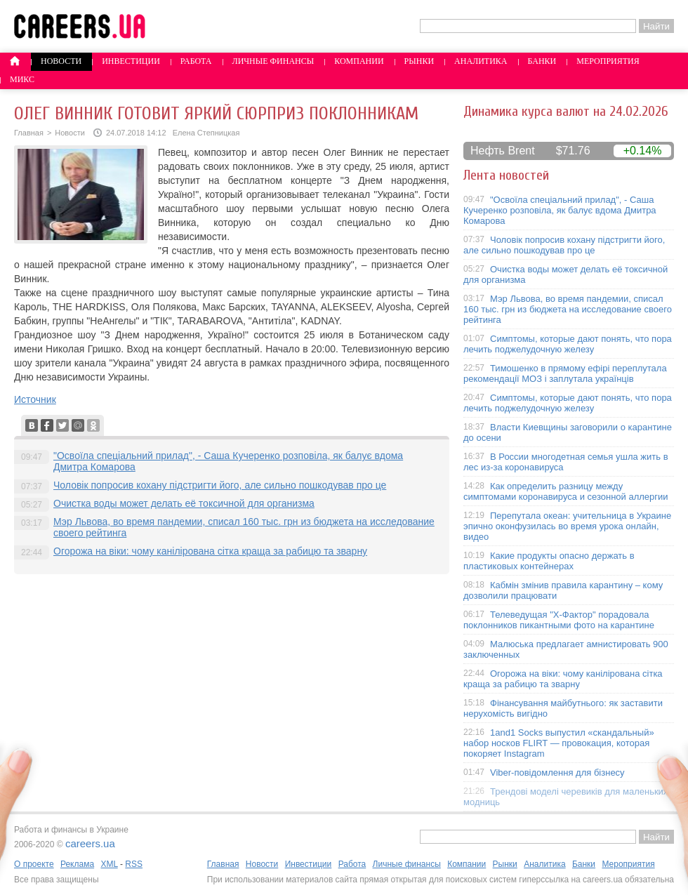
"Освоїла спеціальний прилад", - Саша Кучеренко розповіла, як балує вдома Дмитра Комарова (559, 210)
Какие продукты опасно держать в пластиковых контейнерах (549, 560)
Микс (22, 79)
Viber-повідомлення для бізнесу (557, 772)
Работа (196, 61)
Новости (61, 61)
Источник (35, 399)
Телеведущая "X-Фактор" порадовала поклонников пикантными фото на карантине (558, 619)
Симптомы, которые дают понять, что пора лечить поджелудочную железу (567, 343)
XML (108, 864)
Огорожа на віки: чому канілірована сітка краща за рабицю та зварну (210, 551)
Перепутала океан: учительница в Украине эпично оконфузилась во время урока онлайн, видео (567, 526)
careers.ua (90, 843)
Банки (542, 61)
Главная (29, 132)
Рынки (419, 61)
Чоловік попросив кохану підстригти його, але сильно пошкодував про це (219, 485)
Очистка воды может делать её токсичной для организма (184, 503)
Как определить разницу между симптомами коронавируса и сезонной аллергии (565, 491)
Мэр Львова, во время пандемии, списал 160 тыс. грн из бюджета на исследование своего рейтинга (567, 309)
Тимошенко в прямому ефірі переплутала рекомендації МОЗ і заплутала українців (565, 373)
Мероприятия (608, 61)
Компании (358, 61)
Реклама (77, 864)
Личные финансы (273, 61)
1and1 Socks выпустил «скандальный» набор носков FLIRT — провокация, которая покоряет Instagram (558, 743)
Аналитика (480, 61)
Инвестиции (131, 61)
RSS (134, 864)
